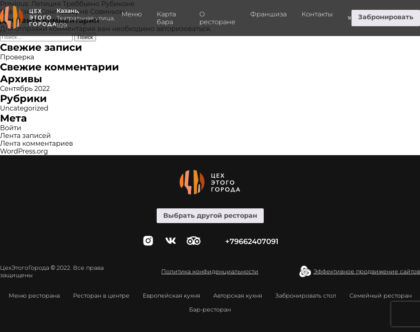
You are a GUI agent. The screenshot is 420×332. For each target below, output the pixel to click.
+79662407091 (251, 241)
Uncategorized (24, 108)
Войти (10, 128)
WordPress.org (24, 151)
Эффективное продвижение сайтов (366, 271)
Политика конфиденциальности (209, 271)
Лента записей (25, 136)
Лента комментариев (36, 143)
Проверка (17, 57)
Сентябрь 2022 (25, 89)
